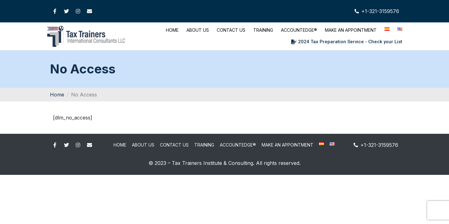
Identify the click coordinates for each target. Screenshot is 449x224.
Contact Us (231, 30)
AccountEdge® (299, 30)
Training (263, 30)
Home (172, 30)
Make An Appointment (351, 30)
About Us (197, 30)
